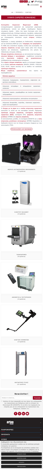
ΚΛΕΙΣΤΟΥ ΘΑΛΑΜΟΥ (21, 212)
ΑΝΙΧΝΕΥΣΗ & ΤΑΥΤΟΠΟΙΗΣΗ (21, 297)
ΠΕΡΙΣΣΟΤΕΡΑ (21, 466)
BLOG (25, 1)
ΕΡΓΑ (21, 1)
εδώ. (28, 408)
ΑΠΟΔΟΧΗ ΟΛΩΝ (21, 454)
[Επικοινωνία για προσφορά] (22, 129)
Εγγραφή (37, 398)
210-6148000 (35, 5)
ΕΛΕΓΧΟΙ (28, 12)
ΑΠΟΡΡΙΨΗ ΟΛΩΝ (21, 458)
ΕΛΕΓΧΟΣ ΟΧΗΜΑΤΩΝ (21, 340)
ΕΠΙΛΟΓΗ (21, 462)
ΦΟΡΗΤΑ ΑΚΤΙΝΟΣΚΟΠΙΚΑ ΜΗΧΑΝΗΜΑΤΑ (21, 169)
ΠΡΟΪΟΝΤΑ (19, 12)
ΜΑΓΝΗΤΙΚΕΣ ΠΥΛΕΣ (21, 382)
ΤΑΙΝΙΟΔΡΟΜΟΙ (21, 254)
